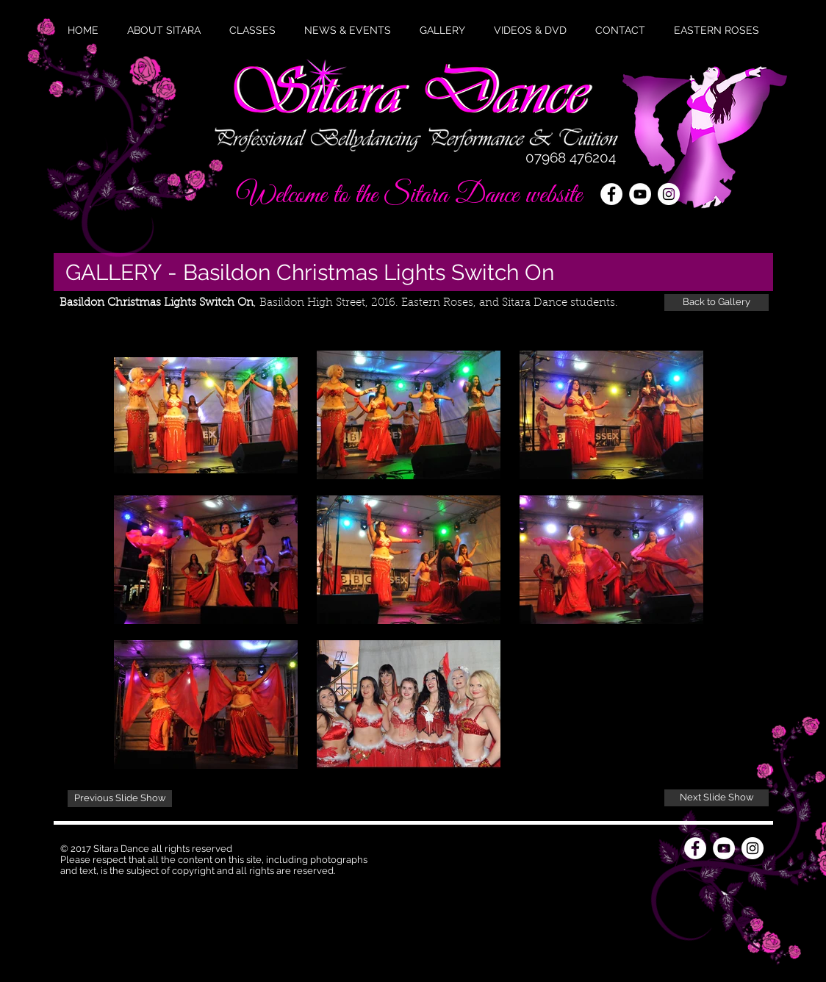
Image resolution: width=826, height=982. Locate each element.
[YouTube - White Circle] (640, 194)
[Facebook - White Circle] (611, 194)
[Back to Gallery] (716, 302)
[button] (347, 30)
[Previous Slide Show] (120, 798)
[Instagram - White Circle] (669, 194)
